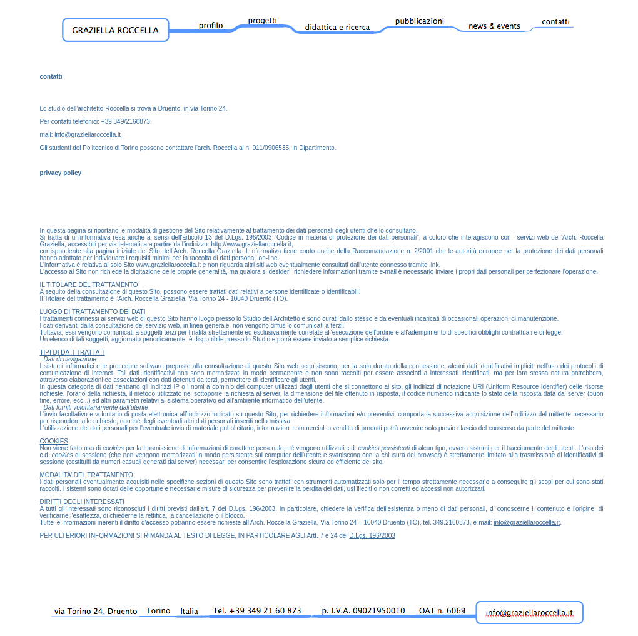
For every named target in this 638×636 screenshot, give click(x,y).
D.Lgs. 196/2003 (372, 535)
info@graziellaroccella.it (87, 134)
